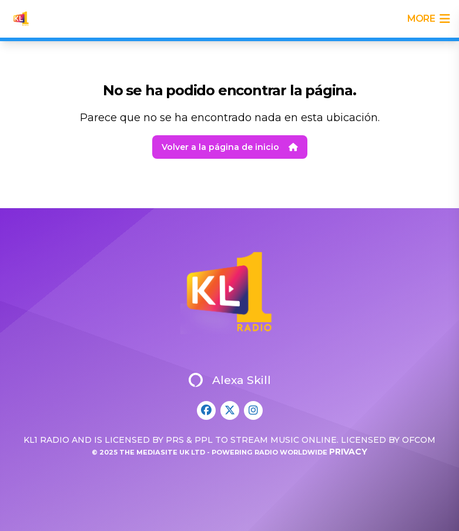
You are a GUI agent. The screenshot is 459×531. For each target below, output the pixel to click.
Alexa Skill (230, 380)
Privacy (348, 451)
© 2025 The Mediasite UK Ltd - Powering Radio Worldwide (210, 452)
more (428, 19)
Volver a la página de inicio (230, 147)
